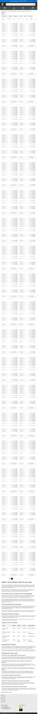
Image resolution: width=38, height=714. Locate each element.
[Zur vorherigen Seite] (10, 579)
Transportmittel (19, 11)
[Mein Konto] (14, 8)
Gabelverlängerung (11, 648)
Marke (21, 16)
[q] (21, 4)
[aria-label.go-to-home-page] (2, 5)
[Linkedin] (3, 701)
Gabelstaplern (23, 590)
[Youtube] (3, 698)
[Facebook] (3, 697)
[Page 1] (12, 579)
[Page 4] (19, 579)
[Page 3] (16, 579)
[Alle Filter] (4, 16)
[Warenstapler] (32, 8)
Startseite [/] (2, 11)
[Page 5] (21, 579)
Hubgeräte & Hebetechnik (25, 11)
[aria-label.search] (34, 4)
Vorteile (25, 16)
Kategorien (16, 16)
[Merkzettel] (23, 8)
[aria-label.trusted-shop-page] (20, 708)
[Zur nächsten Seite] (27, 579)
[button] (5, 8)
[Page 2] (14, 579)
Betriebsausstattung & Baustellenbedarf (10, 11)
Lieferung (30, 16)
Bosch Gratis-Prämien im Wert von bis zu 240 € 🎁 (18, 1)
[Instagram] (3, 700)
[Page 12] (25, 579)
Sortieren (10, 16)
